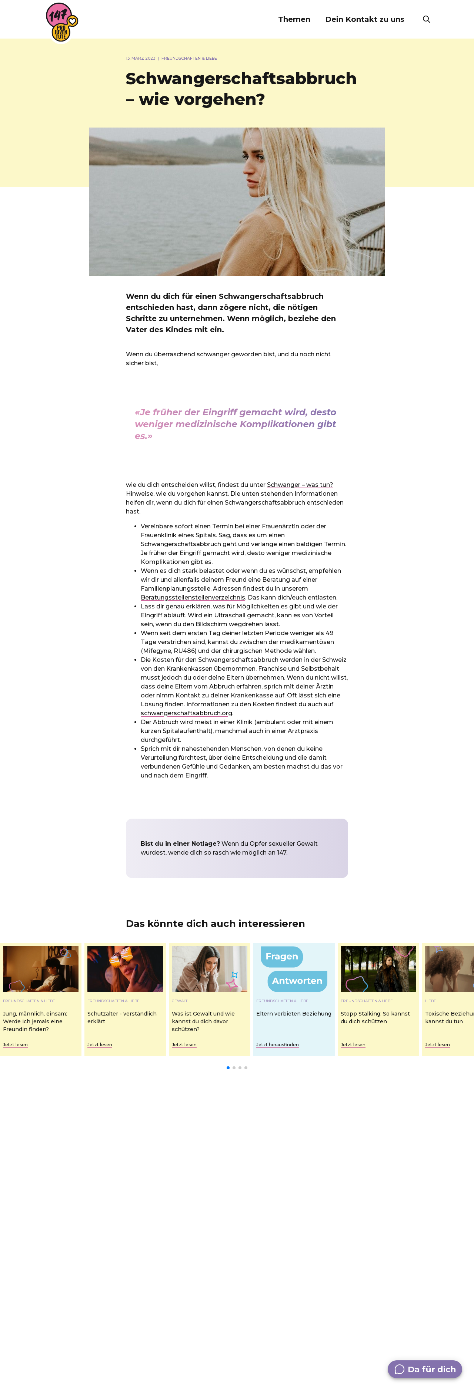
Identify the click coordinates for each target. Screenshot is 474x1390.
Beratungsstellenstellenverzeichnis (193, 597)
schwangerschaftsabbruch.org (186, 713)
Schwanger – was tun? (300, 484)
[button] (294, 19)
